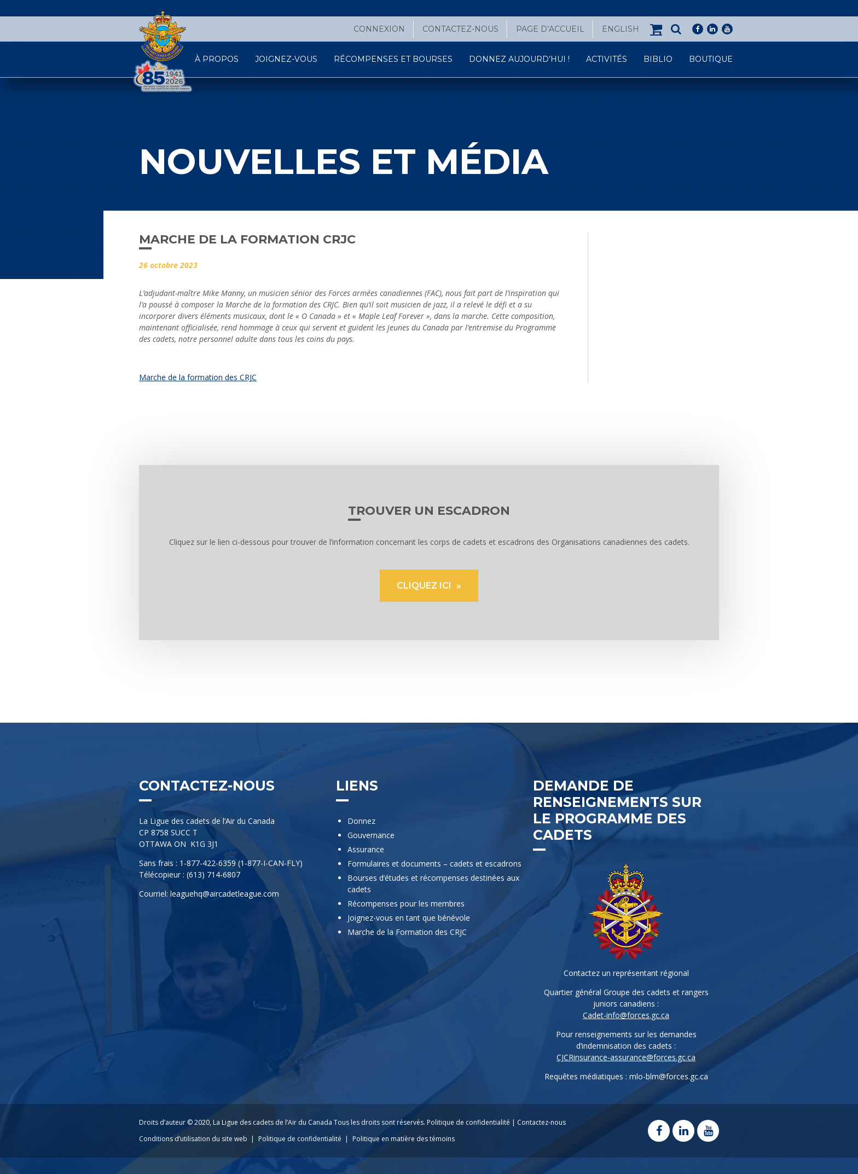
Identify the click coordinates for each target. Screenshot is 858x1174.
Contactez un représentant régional (626, 973)
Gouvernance (371, 835)
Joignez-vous (286, 59)
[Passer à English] (620, 29)
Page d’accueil (550, 29)
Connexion (379, 29)
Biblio (658, 59)
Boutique (711, 59)
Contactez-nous (460, 29)
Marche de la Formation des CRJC (407, 932)
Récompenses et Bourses (393, 59)
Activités (606, 59)
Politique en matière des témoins (403, 1138)
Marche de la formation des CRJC (198, 377)
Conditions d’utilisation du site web (193, 1138)
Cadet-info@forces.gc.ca (626, 1015)
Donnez (361, 821)
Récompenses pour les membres (406, 903)
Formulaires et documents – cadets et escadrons (434, 863)
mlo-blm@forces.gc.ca (668, 1076)
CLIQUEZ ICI (425, 585)
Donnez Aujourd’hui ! (519, 59)
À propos (217, 59)
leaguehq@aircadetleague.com (224, 893)
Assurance (365, 849)
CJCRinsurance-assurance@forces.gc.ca (625, 1057)
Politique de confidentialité (468, 1122)
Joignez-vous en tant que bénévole (408, 918)
